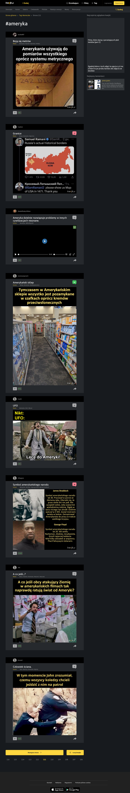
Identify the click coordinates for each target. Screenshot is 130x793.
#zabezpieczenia (34, 285)
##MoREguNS (29, 223)
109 (59, 759)
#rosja (21, 136)
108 (66, 759)
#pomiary (33, 43)
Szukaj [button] (120, 9)
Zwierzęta (9, 9)
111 (44, 759)
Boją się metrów (22, 41)
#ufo (26, 408)
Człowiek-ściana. (22, 666)
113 (30, 759)
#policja (25, 669)
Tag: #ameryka (24, 15)
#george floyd (35, 487)
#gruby (36, 669)
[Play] (15, 254)
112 (37, 759)
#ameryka (22, 43)
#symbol (28, 487)
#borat (30, 408)
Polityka (44, 9)
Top (95, 3)
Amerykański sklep (23, 282)
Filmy (86, 3)
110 (52, 759)
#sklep (21, 285)
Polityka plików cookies (83, 782)
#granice (31, 136)
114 (22, 759)
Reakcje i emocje (56, 9)
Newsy (67, 9)
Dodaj (26, 3)
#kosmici (36, 576)
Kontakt (49, 782)
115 (15, 759)
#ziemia (25, 576)
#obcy (21, 576)
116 (8, 759)
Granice (17, 133)
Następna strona (34, 753)
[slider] (33, 254)
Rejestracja (119, 3)
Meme (14, 43)
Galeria (25, 9)
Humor (17, 9)
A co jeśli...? (19, 574)
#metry (38, 43)
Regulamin (68, 782)
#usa (21, 669)
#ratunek (42, 576)
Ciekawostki (35, 9)
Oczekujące (74, 3)
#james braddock (44, 487)
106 (81, 759)
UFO (15, 405)
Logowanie (108, 3)
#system (27, 43)
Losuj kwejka (75, 753)
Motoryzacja (76, 9)
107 (74, 759)
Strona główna (11, 15)
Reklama (58, 782)
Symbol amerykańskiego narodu (31, 484)
